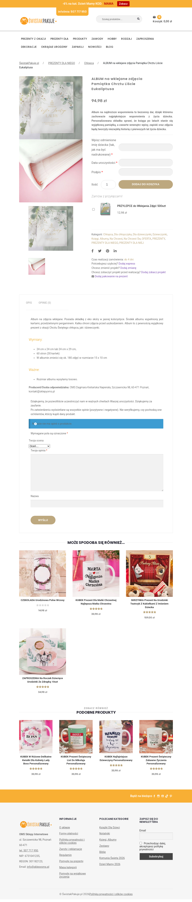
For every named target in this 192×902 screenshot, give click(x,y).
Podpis (97, 172)
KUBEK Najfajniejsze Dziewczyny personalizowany (116, 762)
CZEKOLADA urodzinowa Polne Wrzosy (43, 600)
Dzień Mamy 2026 (109, 866)
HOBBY (112, 39)
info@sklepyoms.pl (38, 869)
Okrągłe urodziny (54, 47)
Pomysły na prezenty (71, 863)
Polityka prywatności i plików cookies (72, 844)
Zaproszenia (145, 39)
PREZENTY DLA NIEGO (61, 63)
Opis (29, 302)
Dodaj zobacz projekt (153, 272)
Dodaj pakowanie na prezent (111, 276)
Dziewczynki (160, 234)
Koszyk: (163, 19)
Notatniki (104, 836)
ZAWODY (97, 39)
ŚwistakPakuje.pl (29, 63)
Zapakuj (78, 47)
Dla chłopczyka (123, 234)
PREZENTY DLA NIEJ (131, 242)
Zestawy (104, 848)
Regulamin (65, 857)
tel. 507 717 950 (28, 853)
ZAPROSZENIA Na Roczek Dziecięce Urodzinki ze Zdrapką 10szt (42, 681)
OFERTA (146, 238)
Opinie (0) (45, 302)
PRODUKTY (80, 39)
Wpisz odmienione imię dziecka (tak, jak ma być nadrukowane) (104, 147)
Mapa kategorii (68, 869)
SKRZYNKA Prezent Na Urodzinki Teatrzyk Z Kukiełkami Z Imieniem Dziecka (149, 604)
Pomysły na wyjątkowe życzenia (72, 878)
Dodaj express (126, 263)
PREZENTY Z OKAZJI (33, 39)
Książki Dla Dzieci (109, 829)
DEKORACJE (29, 47)
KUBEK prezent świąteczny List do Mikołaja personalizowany (76, 762)
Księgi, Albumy (100, 238)
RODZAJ (126, 39)
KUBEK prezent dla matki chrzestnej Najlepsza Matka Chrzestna (96, 602)
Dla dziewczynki (142, 234)
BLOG (109, 47)
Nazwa (35, 496)
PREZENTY (158, 238)
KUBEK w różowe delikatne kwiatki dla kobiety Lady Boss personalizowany (36, 762)
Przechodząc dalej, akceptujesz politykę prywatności (153, 848)
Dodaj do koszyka (145, 184)
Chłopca (89, 63)
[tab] (29, 303)
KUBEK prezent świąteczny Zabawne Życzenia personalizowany (156, 762)
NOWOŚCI (94, 47)
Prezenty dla (59, 39)
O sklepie (64, 829)
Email (143, 833)
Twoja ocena (36, 440)
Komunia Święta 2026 (112, 860)
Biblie (102, 854)
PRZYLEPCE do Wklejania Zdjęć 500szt (141, 206)
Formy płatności (68, 836)
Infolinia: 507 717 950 (72, 11)
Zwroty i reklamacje (70, 851)
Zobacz (123, 3)
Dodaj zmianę (128, 267)
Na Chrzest (116, 238)
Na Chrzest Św (132, 238)
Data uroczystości (104, 163)
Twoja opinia (39, 450)
